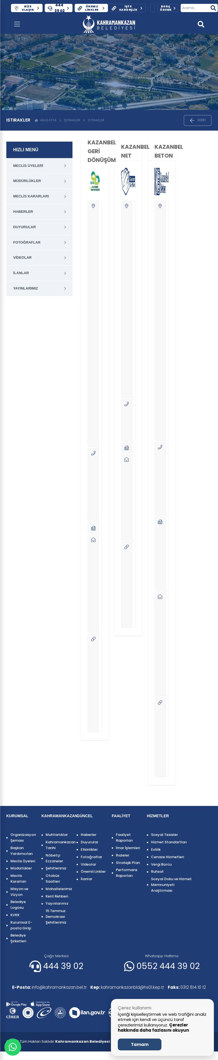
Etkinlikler (89, 849)
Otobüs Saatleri (53, 878)
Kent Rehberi (57, 896)
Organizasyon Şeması (23, 837)
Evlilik (156, 849)
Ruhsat (157, 871)
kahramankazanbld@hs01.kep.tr (133, 987)
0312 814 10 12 (28, 996)
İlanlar (21, 273)
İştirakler (72, 120)
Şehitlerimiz (56, 868)
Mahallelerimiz (58, 888)
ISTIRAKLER (96, 120)
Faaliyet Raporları (124, 837)
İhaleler (122, 855)
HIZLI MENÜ (25, 149)
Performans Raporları (126, 872)
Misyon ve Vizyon (19, 891)
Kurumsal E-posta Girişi (21, 925)
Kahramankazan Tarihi (58, 844)
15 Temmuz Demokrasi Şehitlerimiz (56, 916)
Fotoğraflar (26, 242)
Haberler (23, 212)
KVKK (14, 915)
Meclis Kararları (31, 196)
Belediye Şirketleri (18, 938)
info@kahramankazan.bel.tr (48, 987)
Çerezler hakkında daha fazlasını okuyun (153, 1027)
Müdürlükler (27, 181)
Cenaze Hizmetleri (167, 857)
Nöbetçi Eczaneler (54, 858)
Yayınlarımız (25, 288)
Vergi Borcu (161, 864)
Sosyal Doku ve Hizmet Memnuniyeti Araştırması (171, 884)
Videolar (22, 257)
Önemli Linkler (93, 871)
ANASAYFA (46, 120)
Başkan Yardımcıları (21, 850)
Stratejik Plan (128, 862)
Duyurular (24, 227)
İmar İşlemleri (128, 847)
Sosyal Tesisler (164, 834)
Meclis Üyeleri (28, 166)
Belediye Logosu (18, 904)
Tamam (140, 1044)
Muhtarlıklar (57, 834)
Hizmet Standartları (169, 842)
